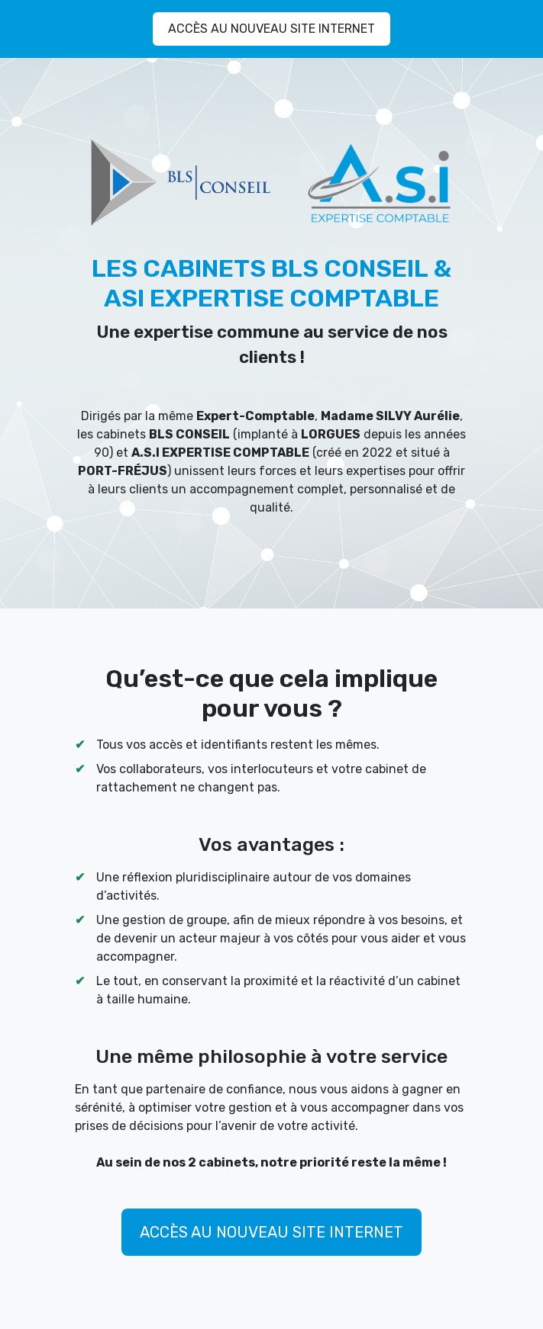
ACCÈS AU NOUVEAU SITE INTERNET (271, 28)
